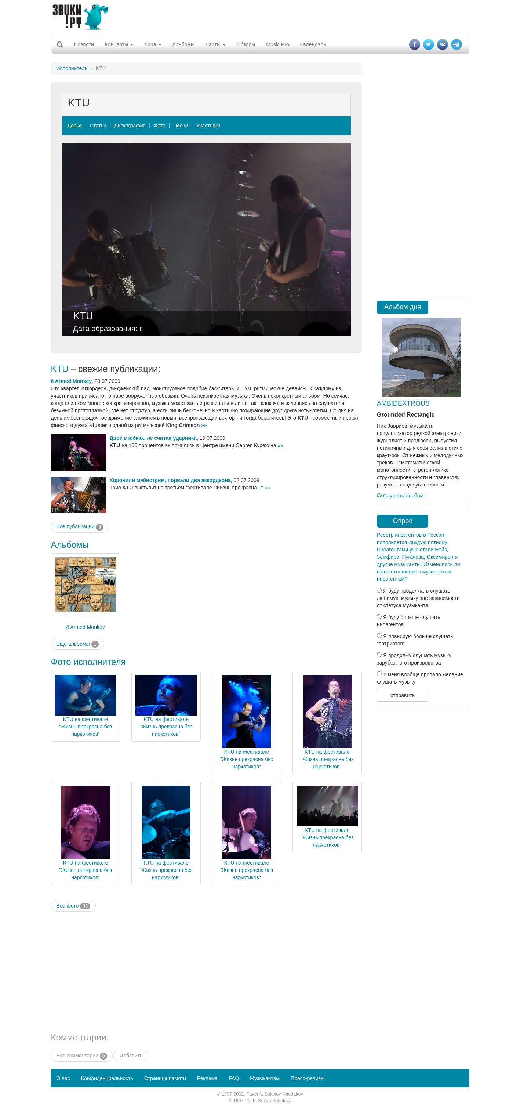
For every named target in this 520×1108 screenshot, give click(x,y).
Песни (180, 125)
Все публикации (80, 527)
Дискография (130, 125)
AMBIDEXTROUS (403, 403)
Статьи (98, 125)
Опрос (402, 521)
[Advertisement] (260, 16)
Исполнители (72, 68)
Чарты (216, 44)
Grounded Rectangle (405, 415)
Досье (75, 125)
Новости (84, 44)
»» (204, 425)
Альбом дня (402, 307)
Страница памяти (165, 1078)
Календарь (313, 44)
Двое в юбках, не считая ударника (153, 438)
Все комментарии (82, 1056)
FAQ (234, 1078)
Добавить (131, 1055)
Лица (152, 44)
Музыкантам (265, 1078)
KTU (83, 316)
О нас (63, 1078)
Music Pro (277, 44)
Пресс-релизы (307, 1078)
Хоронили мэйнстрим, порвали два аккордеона (170, 480)
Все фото (73, 906)
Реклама (207, 1078)
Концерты (119, 44)
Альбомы (183, 44)
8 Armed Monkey (71, 381)
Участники (208, 125)
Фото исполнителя (88, 662)
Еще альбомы (78, 644)
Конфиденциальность (107, 1078)
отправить (402, 695)
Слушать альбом (400, 496)
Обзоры (246, 44)
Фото (160, 125)
